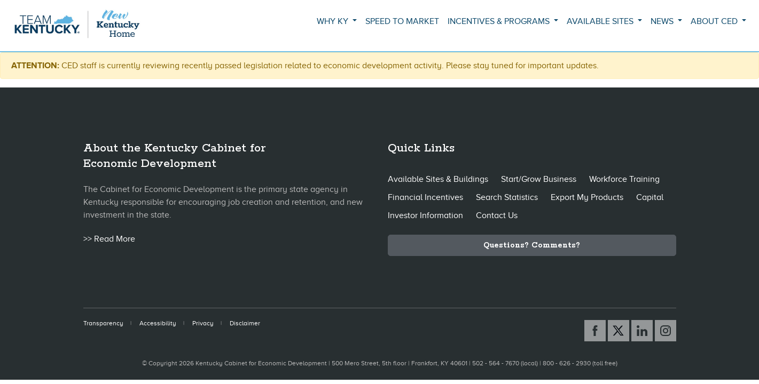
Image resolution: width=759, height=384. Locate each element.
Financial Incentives (425, 197)
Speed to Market (402, 21)
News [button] (663, 21)
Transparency (103, 323)
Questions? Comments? (531, 245)
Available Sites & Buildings (438, 179)
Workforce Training (624, 179)
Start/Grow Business (538, 179)
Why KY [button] (333, 21)
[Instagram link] (665, 330)
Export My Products (587, 197)
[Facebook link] (595, 330)
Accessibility (157, 323)
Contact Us (497, 215)
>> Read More (109, 239)
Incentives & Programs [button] (500, 21)
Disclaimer (245, 323)
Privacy (203, 323)
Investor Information (425, 215)
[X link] (618, 330)
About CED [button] (715, 21)
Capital (649, 197)
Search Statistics (507, 197)
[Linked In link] (642, 330)
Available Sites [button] (601, 21)
